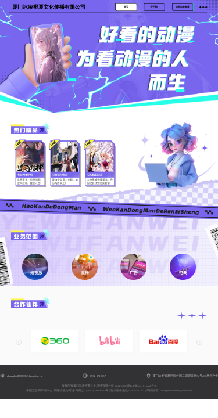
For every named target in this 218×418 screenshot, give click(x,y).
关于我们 (154, 7)
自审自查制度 (183, 7)
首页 (126, 7)
